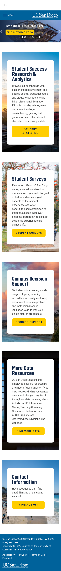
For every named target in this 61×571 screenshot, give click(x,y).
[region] (30, 31)
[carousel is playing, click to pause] (39, 37)
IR (6, 5)
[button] (1, 31)
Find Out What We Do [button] (20, 32)
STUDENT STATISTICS (30, 131)
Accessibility (8, 555)
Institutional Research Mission (25, 26)
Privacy (23, 555)
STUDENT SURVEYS (29, 232)
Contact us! (28, 504)
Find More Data (28, 431)
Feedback (7, 558)
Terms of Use (38, 555)
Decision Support (29, 322)
